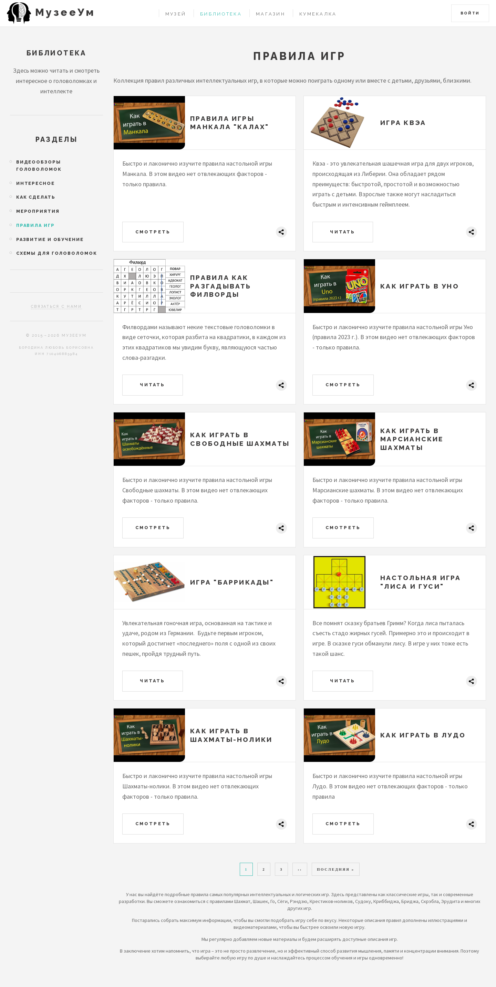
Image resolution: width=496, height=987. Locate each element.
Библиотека (221, 14)
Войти (470, 13)
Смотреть (152, 231)
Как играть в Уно (419, 286)
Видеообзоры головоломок (39, 165)
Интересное (35, 183)
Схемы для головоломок (56, 253)
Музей (175, 14)
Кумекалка (318, 14)
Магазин (270, 14)
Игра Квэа (403, 122)
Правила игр (35, 225)
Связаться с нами (56, 306)
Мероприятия (38, 211)
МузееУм (65, 12)
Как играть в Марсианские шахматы (412, 439)
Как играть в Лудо (423, 735)
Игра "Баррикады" (232, 582)
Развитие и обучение (50, 239)
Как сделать (35, 197)
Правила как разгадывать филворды (220, 286)
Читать (342, 231)
